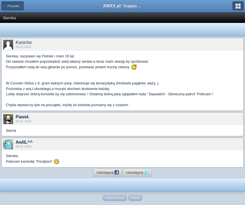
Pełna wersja (114, 198)
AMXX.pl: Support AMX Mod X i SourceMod (122, 5)
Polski (135, 198)
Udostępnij (107, 172)
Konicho (24, 42)
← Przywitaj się (13, 6)
